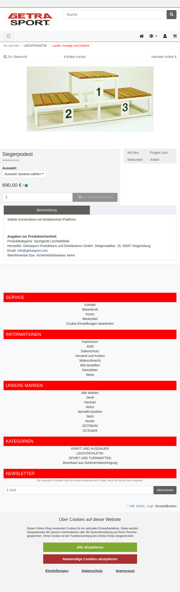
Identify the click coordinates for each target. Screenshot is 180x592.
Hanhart (90, 402)
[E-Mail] (79, 490)
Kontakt (90, 305)
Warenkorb (90, 309)
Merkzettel (90, 319)
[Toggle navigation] (8, 36)
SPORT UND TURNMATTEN (90, 458)
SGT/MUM (90, 426)
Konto (90, 314)
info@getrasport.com (32, 250)
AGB (90, 346)
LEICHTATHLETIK (90, 453)
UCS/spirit (90, 430)
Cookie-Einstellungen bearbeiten (90, 323)
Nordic (90, 421)
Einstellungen (57, 571)
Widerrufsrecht (90, 360)
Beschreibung (47, 210)
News (90, 375)
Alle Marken (90, 393)
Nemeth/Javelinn (90, 412)
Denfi (90, 397)
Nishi (90, 416)
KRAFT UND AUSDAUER (90, 448)
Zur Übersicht (15, 57)
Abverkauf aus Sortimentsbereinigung (90, 463)
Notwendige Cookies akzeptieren (89, 559)
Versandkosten (165, 506)
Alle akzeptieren (90, 547)
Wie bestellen (90, 365)
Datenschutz (90, 351)
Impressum (90, 342)
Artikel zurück (75, 57)
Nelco (90, 407)
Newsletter (90, 370)
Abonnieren (165, 490)
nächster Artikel (163, 57)
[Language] (153, 36)
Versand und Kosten (90, 356)
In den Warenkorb (95, 197)
